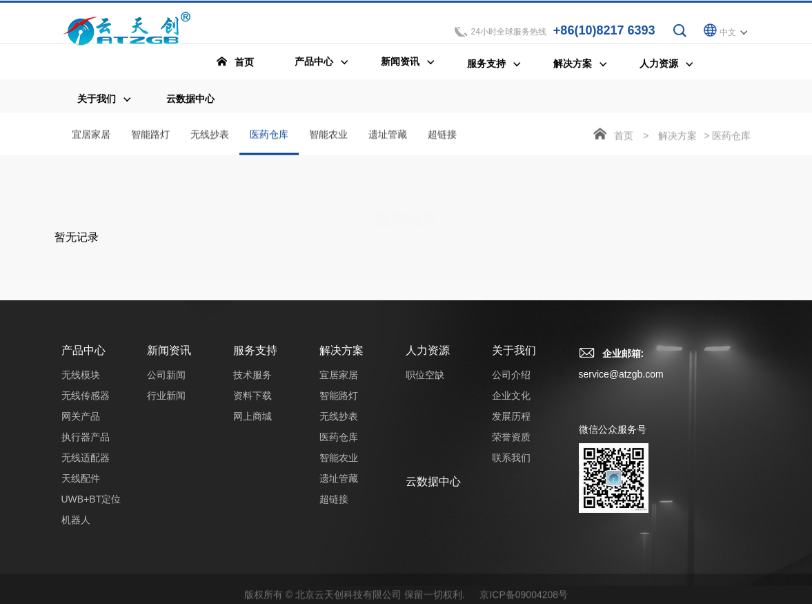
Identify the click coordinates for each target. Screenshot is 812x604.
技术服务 (252, 383)
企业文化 (511, 403)
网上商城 (252, 424)
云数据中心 (433, 490)
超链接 (442, 135)
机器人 (75, 528)
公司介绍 (511, 383)
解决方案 (677, 136)
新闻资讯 (169, 358)
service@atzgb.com (621, 382)
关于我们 (514, 358)
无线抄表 (209, 135)
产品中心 (83, 358)
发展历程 (511, 424)
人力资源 (428, 358)
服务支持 (255, 358)
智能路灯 (150, 135)
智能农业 (328, 135)
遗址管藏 (387, 135)
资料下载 (252, 403)
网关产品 (80, 424)
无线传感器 (85, 403)
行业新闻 (166, 403)
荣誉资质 (511, 445)
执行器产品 (85, 445)
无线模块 (80, 383)
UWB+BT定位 (91, 507)
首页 (623, 136)
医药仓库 (269, 143)
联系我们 (511, 465)
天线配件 (80, 486)
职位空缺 (425, 383)
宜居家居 (91, 135)
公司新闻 (166, 383)
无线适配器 (85, 465)
